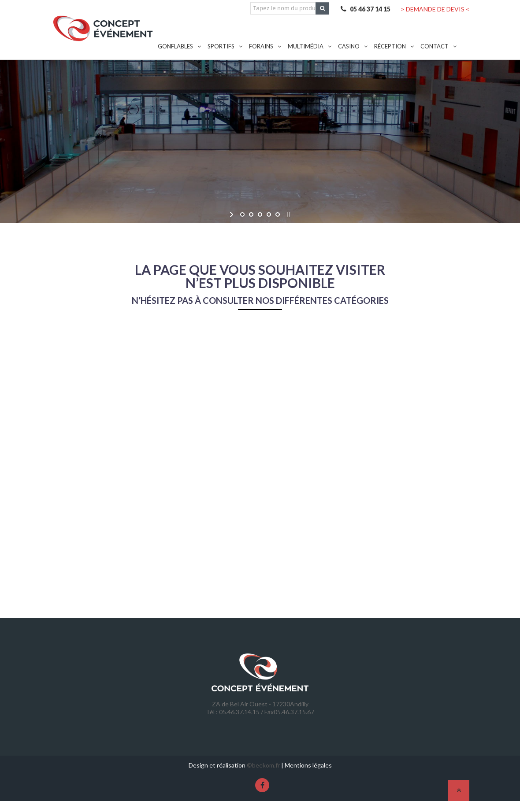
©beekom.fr (263, 765)
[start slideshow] (232, 214)
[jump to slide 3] (260, 214)
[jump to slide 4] (268, 214)
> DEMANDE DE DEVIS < (435, 9)
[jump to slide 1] (242, 214)
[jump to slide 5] (277, 214)
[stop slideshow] (287, 214)
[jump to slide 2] (251, 214)
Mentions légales (308, 765)
